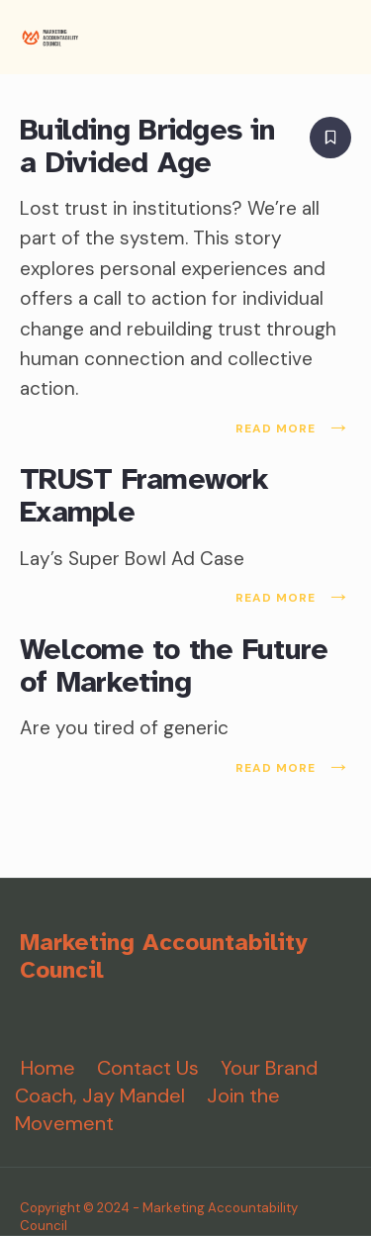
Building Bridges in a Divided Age (147, 146)
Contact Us (148, 1068)
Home (48, 1068)
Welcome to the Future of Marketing (173, 665)
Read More (293, 428)
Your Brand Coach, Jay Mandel (166, 1081)
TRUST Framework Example (144, 496)
